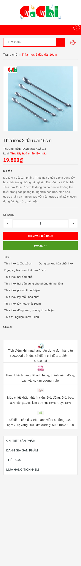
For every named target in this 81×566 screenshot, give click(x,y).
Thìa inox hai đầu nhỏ (18, 276)
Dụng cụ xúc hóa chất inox (56, 263)
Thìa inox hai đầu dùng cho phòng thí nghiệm (33, 283)
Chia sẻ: (8, 327)
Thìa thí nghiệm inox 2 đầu (21, 317)
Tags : (7, 256)
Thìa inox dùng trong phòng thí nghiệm (29, 310)
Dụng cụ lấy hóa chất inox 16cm (25, 270)
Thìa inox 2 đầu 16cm (18, 263)
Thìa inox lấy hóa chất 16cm (22, 303)
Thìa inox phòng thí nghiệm (22, 290)
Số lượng (8, 214)
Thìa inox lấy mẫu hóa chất (21, 297)
